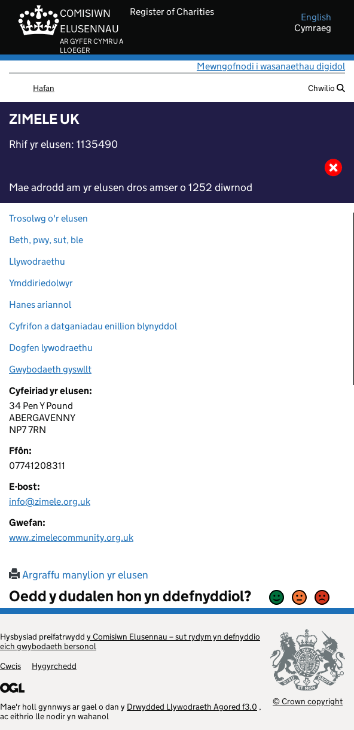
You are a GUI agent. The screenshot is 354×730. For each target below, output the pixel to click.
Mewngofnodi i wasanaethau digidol (271, 66)
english (316, 17)
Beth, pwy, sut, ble (46, 240)
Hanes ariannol (40, 304)
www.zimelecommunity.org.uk (71, 537)
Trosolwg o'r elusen (48, 218)
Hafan (43, 88)
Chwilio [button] (326, 88)
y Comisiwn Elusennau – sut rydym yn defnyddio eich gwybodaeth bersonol (130, 641)
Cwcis (10, 666)
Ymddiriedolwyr (41, 283)
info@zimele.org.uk (49, 501)
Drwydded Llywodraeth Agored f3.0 (192, 706)
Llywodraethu (37, 261)
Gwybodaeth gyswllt (50, 369)
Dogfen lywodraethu (51, 347)
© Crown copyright (308, 701)
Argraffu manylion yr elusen (78, 574)
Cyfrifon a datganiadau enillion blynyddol (93, 326)
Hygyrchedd (54, 666)
